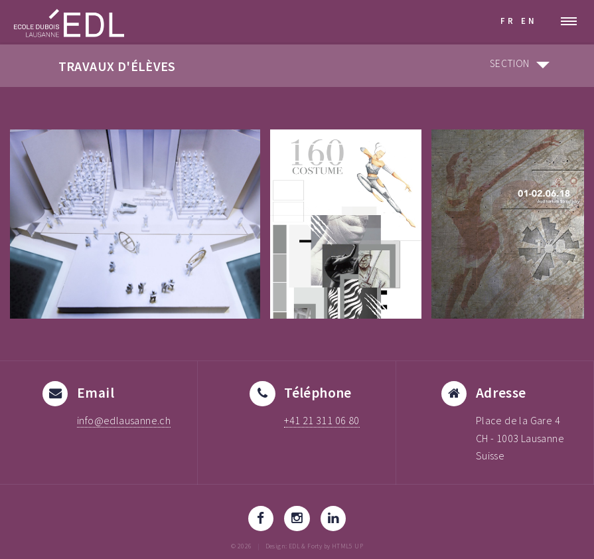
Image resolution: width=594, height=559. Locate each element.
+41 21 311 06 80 (321, 420)
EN (529, 20)
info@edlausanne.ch (124, 420)
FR (508, 20)
